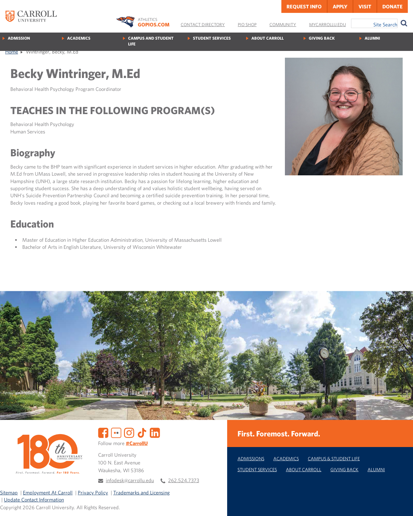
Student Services (212, 38)
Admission (19, 38)
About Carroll (267, 38)
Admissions (250, 458)
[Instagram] (129, 432)
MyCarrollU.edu (327, 24)
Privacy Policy (93, 492)
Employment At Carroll (48, 492)
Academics (78, 38)
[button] (401, 504)
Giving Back (322, 38)
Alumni (372, 38)
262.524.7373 (183, 480)
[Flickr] (116, 432)
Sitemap (9, 492)
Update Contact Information (34, 499)
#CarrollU (137, 443)
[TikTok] (142, 432)
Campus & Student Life (334, 458)
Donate (392, 6)
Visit (364, 6)
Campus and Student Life (151, 41)
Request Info (304, 6)
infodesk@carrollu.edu (130, 480)
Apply (340, 6)
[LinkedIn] (155, 432)
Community (282, 24)
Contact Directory (203, 24)
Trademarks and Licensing (141, 492)
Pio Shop (247, 24)
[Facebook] (103, 432)
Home (11, 51)
